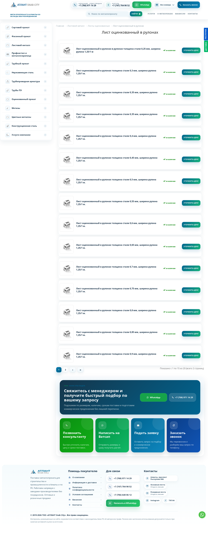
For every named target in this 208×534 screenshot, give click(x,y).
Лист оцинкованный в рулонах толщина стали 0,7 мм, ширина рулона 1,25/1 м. (116, 268)
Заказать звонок (189, 5)
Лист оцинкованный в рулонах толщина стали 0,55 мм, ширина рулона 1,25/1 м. (116, 203)
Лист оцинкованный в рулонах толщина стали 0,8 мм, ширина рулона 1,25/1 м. (116, 312)
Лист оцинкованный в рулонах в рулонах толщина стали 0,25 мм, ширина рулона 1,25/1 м (118, 50)
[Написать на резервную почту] (155, 494)
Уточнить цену (191, 50)
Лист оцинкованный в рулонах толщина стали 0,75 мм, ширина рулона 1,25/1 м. (116, 290)
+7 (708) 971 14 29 (182, 398)
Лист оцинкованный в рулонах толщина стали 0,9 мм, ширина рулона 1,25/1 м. (116, 355)
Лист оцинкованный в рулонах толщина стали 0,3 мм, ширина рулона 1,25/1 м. (116, 72)
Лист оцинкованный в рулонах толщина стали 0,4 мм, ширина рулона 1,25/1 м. (116, 137)
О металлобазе (165, 14)
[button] (164, 4)
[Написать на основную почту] (155, 486)
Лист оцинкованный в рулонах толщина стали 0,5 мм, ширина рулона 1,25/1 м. (116, 181)
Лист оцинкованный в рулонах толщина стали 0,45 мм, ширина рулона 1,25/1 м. (116, 159)
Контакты (193, 14)
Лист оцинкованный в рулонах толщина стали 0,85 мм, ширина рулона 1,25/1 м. (116, 334)
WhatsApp (153, 398)
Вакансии (180, 14)
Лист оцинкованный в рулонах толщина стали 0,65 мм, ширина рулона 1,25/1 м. (116, 246)
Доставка (206, 46)
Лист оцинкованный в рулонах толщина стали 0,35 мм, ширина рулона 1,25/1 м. (116, 94)
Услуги (151, 14)
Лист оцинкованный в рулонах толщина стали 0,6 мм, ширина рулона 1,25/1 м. (116, 225)
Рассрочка (206, 34)
